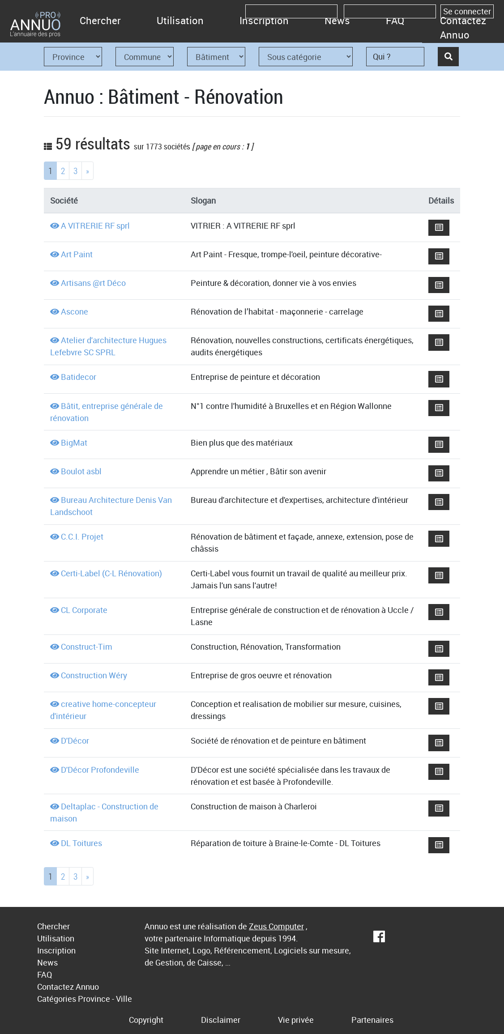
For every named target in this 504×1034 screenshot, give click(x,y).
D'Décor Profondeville (100, 769)
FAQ (395, 20)
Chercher (100, 20)
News (337, 20)
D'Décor (75, 740)
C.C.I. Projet (82, 536)
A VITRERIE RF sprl (95, 225)
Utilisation (180, 20)
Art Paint (77, 254)
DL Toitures (81, 843)
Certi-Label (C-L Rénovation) (111, 573)
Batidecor (78, 376)
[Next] (87, 171)
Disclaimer (220, 1019)
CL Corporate (84, 609)
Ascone (74, 311)
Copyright (146, 1019)
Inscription (264, 20)
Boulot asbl (81, 471)
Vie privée (296, 1019)
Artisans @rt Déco (93, 282)
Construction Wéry (94, 675)
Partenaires (372, 1019)
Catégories (56, 998)
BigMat (74, 442)
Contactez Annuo (463, 27)
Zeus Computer (276, 926)
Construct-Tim (86, 646)
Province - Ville (105, 998)
